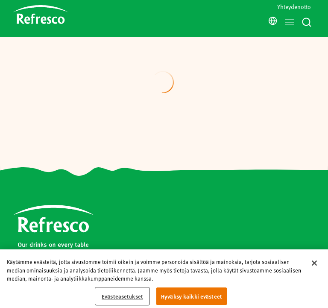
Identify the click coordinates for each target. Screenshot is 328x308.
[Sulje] (314, 281)
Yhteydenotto (294, 7)
